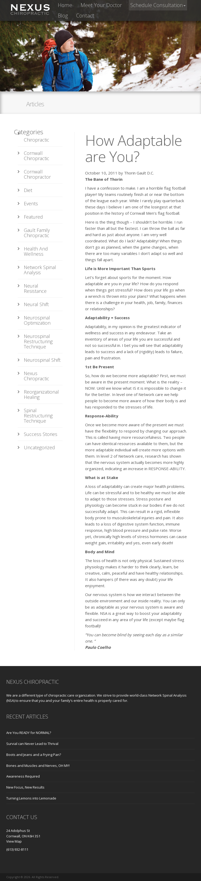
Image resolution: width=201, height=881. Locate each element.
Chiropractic (36, 140)
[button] (158, 5)
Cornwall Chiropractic (36, 155)
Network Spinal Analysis (40, 270)
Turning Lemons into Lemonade (31, 798)
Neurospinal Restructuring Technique (38, 341)
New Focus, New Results (25, 787)
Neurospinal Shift (42, 360)
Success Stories (40, 434)
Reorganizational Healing (41, 394)
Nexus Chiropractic (36, 376)
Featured (33, 217)
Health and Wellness (36, 251)
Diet (28, 190)
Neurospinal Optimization (37, 320)
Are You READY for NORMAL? (28, 732)
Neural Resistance (35, 288)
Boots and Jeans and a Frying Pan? (33, 754)
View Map (14, 841)
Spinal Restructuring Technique (38, 415)
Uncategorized (39, 447)
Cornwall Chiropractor (37, 174)
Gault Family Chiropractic (37, 232)
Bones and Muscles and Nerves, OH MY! (38, 765)
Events (31, 203)
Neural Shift (36, 304)
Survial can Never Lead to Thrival (32, 743)
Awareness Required (23, 776)
